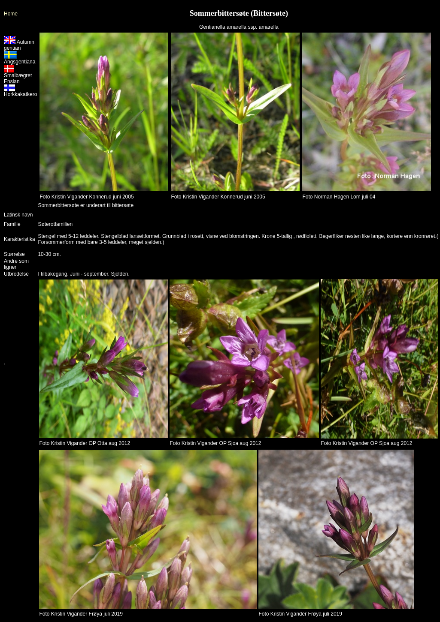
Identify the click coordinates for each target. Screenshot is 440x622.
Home (11, 14)
